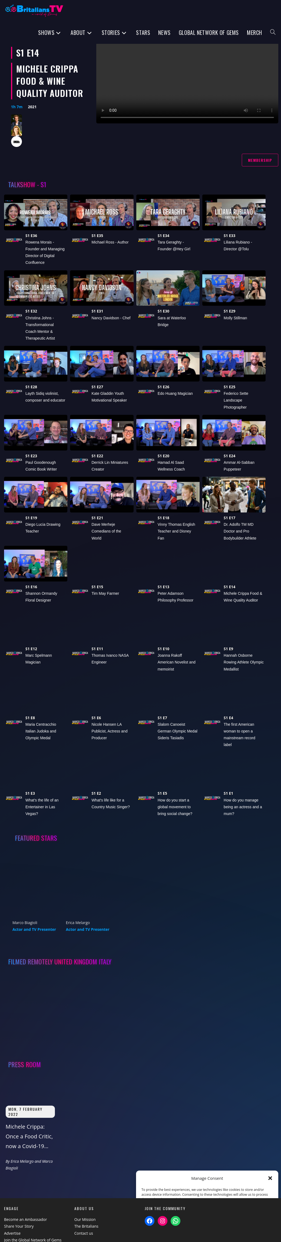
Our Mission (85, 1219)
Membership (260, 160)
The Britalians (86, 1226)
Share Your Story (19, 1226)
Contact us (83, 1233)
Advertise (12, 1233)
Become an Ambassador (25, 1219)
